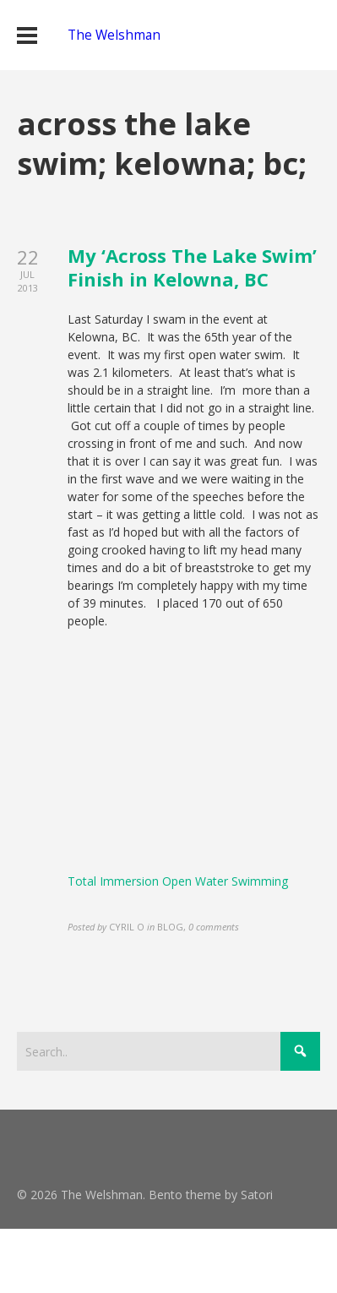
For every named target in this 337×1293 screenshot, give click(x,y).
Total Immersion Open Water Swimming (178, 881)
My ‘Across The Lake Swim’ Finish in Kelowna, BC (192, 267)
